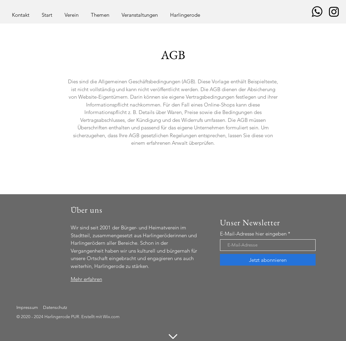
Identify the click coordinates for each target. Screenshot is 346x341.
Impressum (27, 307)
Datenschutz (55, 307)
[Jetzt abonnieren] (268, 260)
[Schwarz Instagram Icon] (334, 11)
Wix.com (111, 316)
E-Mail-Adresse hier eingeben (253, 233)
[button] (71, 12)
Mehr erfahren (86, 279)
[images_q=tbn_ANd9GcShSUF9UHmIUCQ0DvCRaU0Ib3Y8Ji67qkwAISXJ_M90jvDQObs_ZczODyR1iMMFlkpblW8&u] (317, 11)
